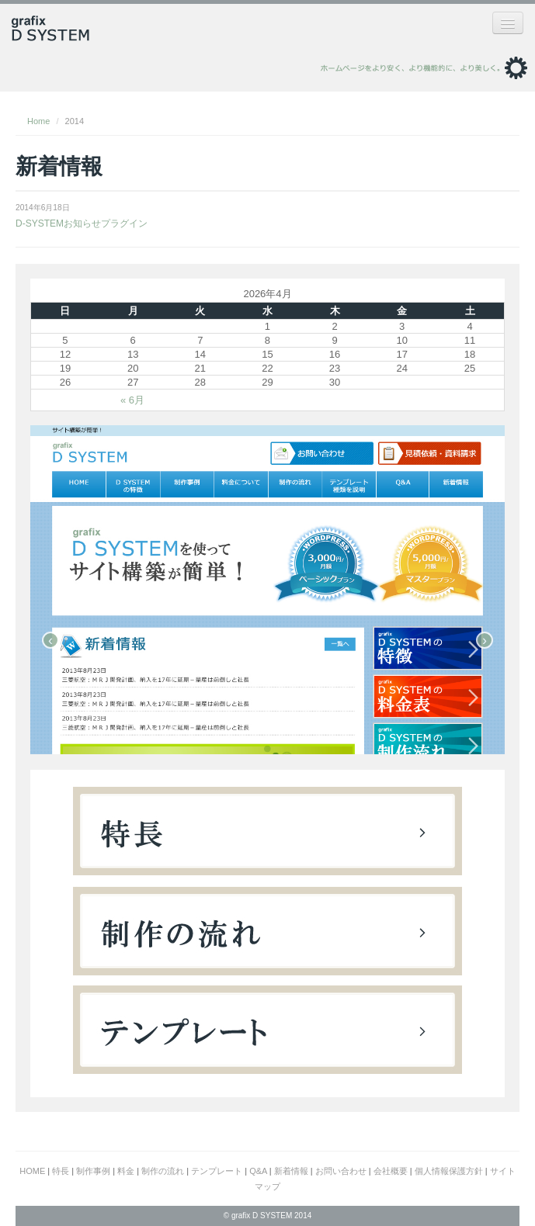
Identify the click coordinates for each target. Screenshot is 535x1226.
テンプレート (216, 1171)
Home (38, 121)
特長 (60, 1171)
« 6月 (132, 400)
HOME (32, 1171)
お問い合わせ (341, 1171)
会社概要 (390, 1171)
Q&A (258, 1171)
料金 (125, 1171)
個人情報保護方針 (449, 1171)
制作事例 (93, 1171)
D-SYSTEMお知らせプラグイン (82, 223)
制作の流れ (162, 1171)
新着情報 (291, 1171)
